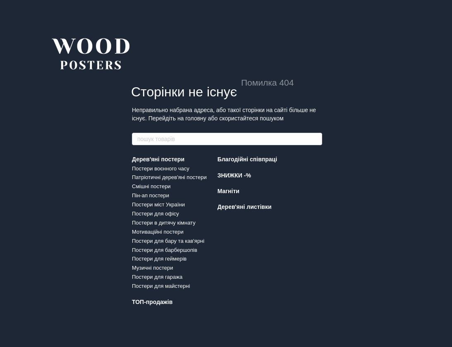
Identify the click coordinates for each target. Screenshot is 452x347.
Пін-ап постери (150, 195)
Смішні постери (151, 186)
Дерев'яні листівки (245, 206)
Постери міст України (158, 204)
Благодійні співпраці (247, 159)
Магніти (228, 191)
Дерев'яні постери (158, 159)
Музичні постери (152, 268)
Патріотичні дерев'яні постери (169, 177)
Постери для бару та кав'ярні (168, 241)
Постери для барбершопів (164, 250)
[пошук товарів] (315, 139)
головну (195, 118)
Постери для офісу (155, 214)
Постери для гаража (157, 277)
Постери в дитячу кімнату (164, 223)
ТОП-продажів (152, 302)
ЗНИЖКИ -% (234, 175)
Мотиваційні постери (158, 232)
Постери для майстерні (161, 286)
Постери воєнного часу (160, 168)
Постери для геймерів (159, 259)
